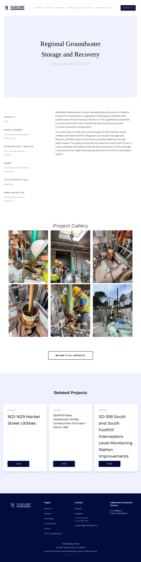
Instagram (79, 513)
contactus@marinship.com (86, 525)
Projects (48, 8)
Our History (49, 518)
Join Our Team (87, 8)
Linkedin (78, 508)
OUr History (59, 8)
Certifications (73, 8)
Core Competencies (103, 8)
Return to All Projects (70, 355)
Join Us (47, 528)
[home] (14, 8)
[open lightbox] (28, 256)
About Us (38, 8)
